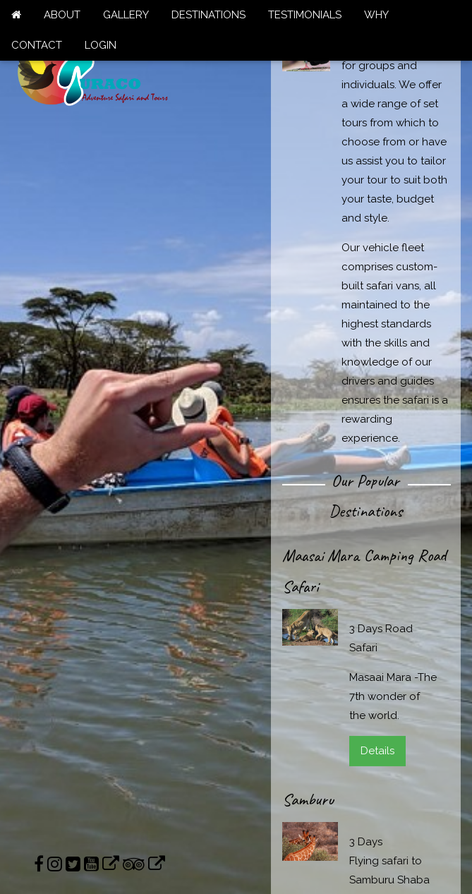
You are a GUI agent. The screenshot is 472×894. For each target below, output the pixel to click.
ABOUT (62, 14)
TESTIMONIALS (304, 14)
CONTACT (36, 45)
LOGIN (100, 45)
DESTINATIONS (208, 14)
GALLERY (126, 14)
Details (377, 750)
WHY (376, 14)
